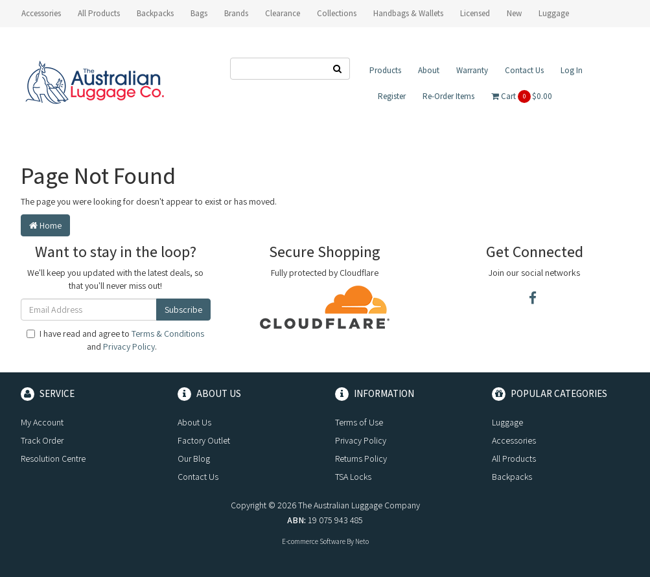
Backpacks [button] (155, 13)
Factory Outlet (204, 440)
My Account (42, 422)
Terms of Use (359, 422)
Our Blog (194, 458)
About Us (194, 422)
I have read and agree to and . (115, 340)
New (514, 13)
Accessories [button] (41, 13)
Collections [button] (336, 13)
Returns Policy (361, 458)
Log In (572, 70)
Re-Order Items (448, 96)
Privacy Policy (129, 346)
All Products (99, 13)
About (428, 70)
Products (385, 70)
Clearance (282, 13)
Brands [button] (236, 13)
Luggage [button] (554, 13)
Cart (521, 96)
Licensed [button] (475, 13)
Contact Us (524, 70)
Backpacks (512, 476)
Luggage (507, 422)
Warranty (472, 70)
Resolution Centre (53, 458)
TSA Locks (353, 476)
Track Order (42, 440)
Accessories (514, 440)
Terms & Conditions (168, 333)
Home (45, 225)
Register (392, 96)
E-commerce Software (313, 541)
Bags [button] (199, 13)
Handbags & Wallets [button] (408, 13)
